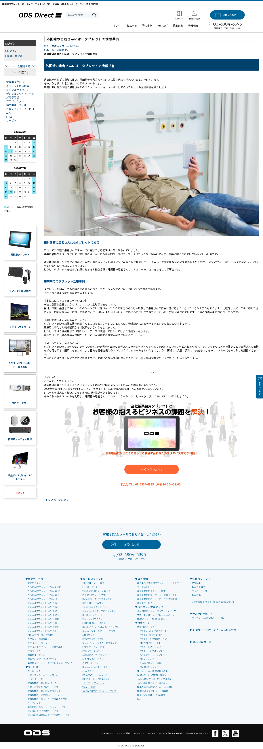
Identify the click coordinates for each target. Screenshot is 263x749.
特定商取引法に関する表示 (197, 733)
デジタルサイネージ (17, 90)
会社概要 (193, 25)
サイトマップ (138, 733)
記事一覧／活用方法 (55, 50)
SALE (9, 116)
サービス (11, 120)
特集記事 (178, 25)
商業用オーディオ (16, 105)
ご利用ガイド (107, 733)
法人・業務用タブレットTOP (60, 46)
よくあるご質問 (123, 733)
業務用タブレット (16, 82)
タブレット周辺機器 (17, 86)
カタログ (162, 25)
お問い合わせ (260, 388)
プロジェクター (15, 101)
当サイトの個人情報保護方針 (171, 733)
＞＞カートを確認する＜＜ (20, 66)
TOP (116, 25)
